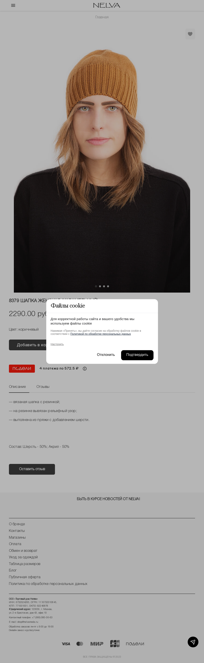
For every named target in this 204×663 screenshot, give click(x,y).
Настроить (57, 344)
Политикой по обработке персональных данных (100, 333)
